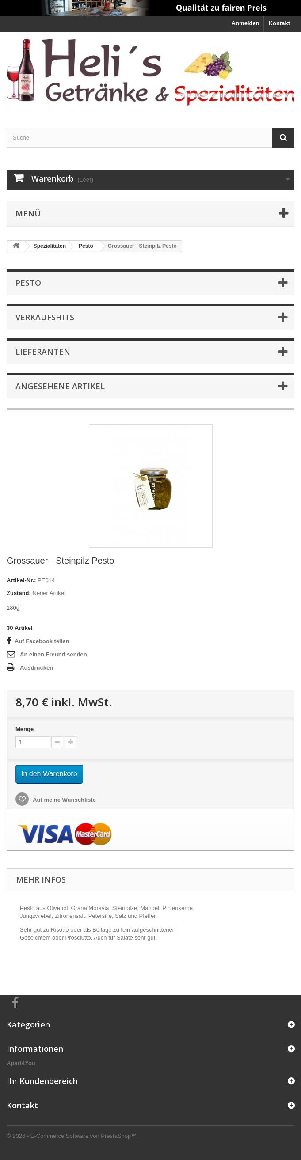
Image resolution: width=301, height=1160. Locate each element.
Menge (24, 729)
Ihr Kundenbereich (42, 1081)
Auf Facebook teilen (42, 641)
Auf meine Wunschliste (63, 799)
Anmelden (245, 23)
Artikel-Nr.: (21, 580)
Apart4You (21, 1063)
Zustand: (19, 593)
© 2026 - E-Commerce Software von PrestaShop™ (72, 1136)
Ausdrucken (36, 667)
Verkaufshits (44, 317)
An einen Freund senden (53, 654)
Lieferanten (42, 351)
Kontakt (279, 23)
